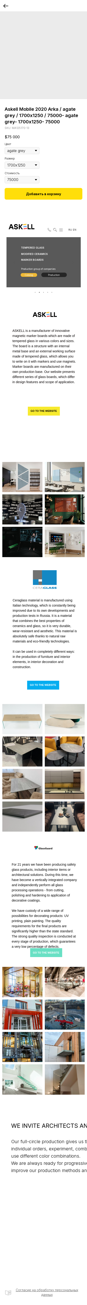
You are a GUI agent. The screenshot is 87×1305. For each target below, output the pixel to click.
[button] (48, 229)
